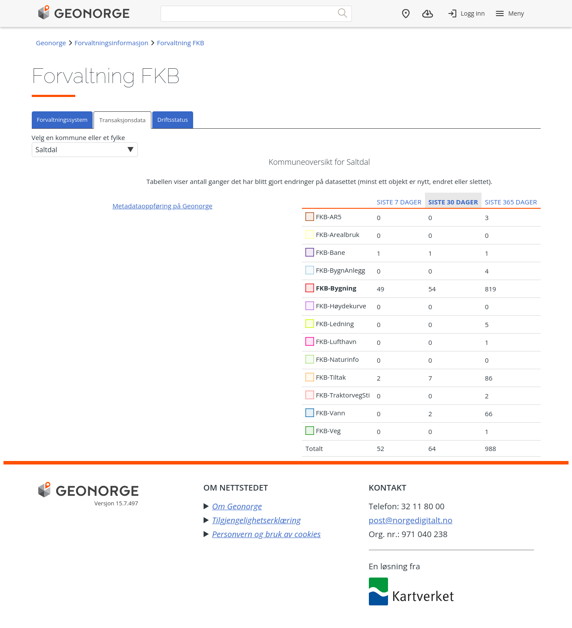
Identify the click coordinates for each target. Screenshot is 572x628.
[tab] (63, 119)
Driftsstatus (172, 120)
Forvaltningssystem (62, 120)
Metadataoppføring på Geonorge (162, 205)
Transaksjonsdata (122, 120)
